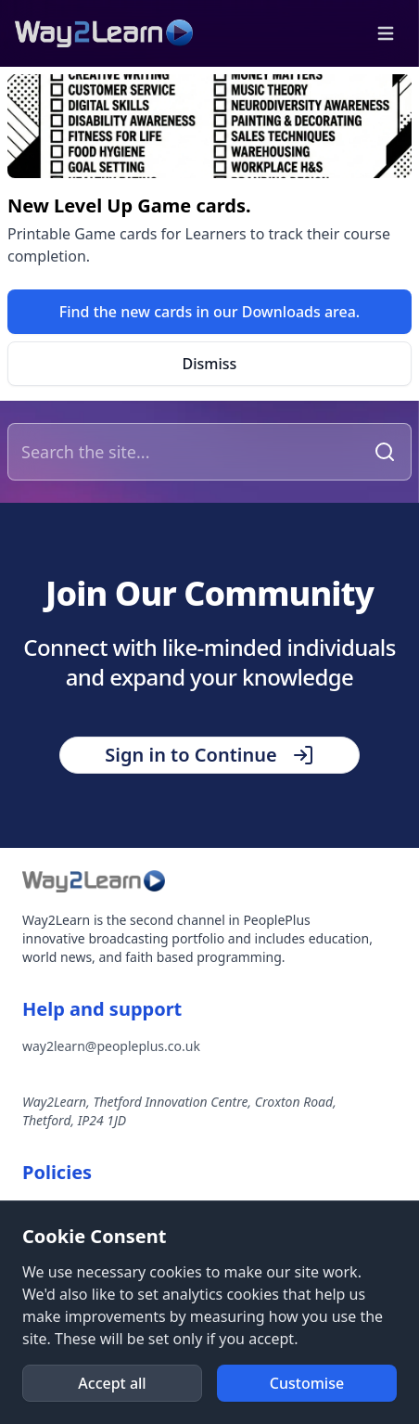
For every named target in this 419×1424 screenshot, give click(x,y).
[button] (385, 33)
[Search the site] (188, 451)
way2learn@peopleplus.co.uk (111, 1046)
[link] (209, 311)
